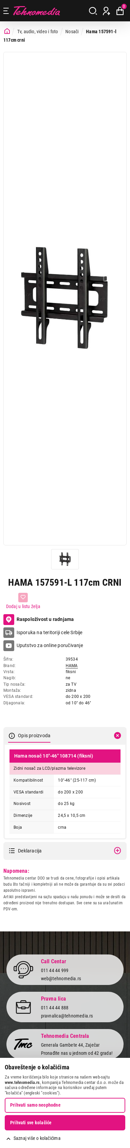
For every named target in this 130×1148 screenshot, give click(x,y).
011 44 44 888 (55, 1007)
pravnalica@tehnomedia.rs (67, 1016)
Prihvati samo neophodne (35, 1105)
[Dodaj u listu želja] (23, 601)
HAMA (72, 665)
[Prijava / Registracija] (106, 11)
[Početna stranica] (7, 31)
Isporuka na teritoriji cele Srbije (50, 632)
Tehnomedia (36, 11)
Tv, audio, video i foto (37, 31)
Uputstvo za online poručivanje (50, 645)
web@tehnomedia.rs (61, 978)
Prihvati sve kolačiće (30, 1122)
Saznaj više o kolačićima (37, 1138)
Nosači (72, 31)
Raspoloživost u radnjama (38, 619)
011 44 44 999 (55, 970)
